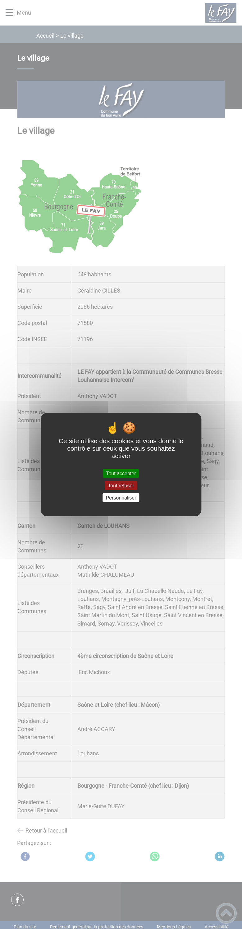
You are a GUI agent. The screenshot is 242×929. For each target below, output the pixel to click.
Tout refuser (121, 485)
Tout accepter (121, 473)
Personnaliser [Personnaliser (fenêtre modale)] (121, 497)
